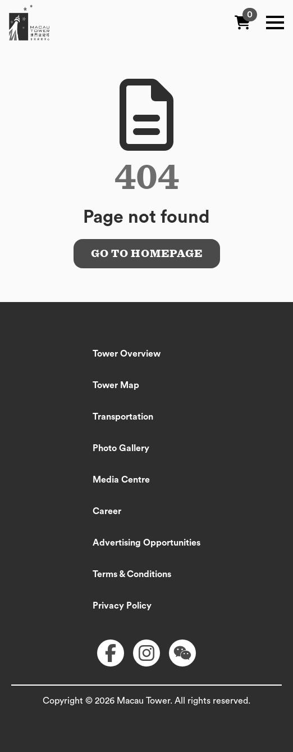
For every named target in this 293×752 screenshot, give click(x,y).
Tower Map (116, 385)
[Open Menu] (275, 22)
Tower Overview (127, 353)
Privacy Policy (122, 605)
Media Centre (121, 479)
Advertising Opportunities (146, 542)
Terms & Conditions (132, 574)
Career (107, 511)
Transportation (123, 416)
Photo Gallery (121, 448)
